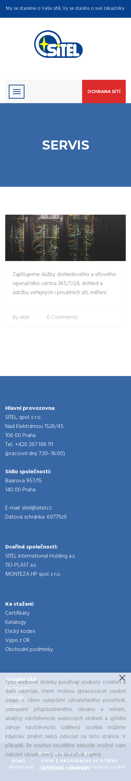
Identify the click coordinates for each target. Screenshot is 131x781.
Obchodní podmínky (29, 649)
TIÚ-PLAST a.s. (20, 565)
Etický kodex (20, 631)
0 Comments (62, 317)
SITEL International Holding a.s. (40, 556)
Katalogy (15, 622)
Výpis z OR (17, 640)
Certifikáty (17, 613)
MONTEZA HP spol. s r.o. (33, 574)
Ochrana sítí (104, 91)
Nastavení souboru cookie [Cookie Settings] (97, 767)
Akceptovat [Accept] (22, 767)
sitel (24, 317)
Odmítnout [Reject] (52, 767)
